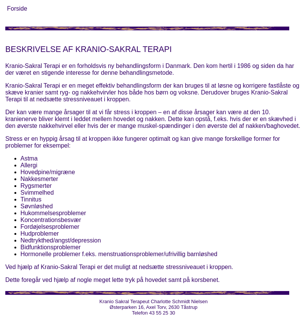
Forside (17, 8)
